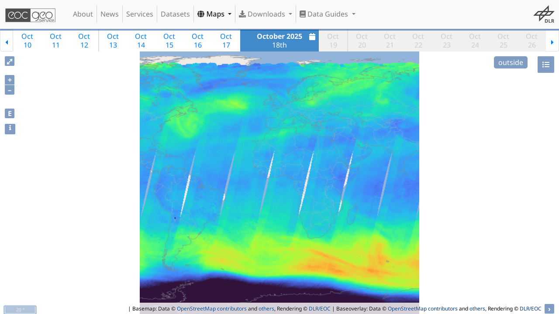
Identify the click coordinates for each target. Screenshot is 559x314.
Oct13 (113, 40)
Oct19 (333, 40)
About (83, 14)
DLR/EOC (320, 308)
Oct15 (169, 40)
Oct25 (503, 40)
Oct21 (390, 40)
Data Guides (325, 14)
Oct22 (418, 40)
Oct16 (198, 40)
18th (287, 40)
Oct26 (532, 40)
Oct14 (141, 40)
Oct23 (446, 40)
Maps (211, 14)
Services (139, 14)
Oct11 (56, 40)
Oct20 (362, 40)
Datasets (175, 14)
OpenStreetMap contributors (212, 308)
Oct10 (27, 40)
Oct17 (226, 40)
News (109, 14)
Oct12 (84, 40)
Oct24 (475, 40)
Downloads (263, 14)
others (266, 308)
